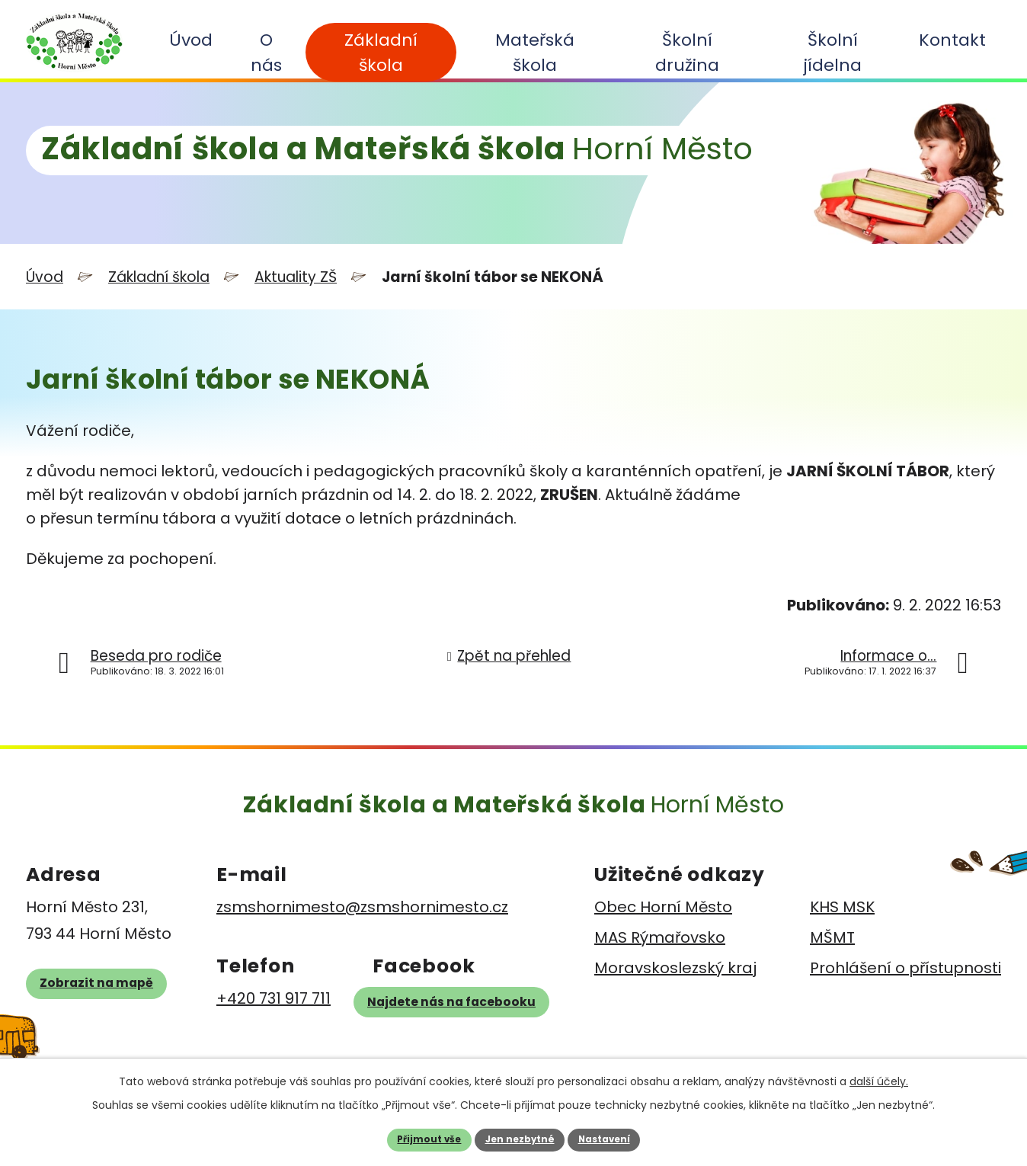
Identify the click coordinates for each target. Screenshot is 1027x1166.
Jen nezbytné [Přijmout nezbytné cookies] (519, 1137)
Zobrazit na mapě (114, 1001)
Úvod (191, 40)
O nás (266, 52)
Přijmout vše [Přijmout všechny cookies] (413, 1137)
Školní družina (687, 52)
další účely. (878, 1076)
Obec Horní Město (663, 905)
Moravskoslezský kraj (675, 966)
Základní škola (381, 52)
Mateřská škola (534, 52)
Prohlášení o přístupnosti (905, 966)
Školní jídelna (832, 52)
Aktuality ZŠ (295, 275)
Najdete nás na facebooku (467, 1011)
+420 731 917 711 (265, 996)
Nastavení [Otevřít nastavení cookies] (619, 1137)
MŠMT (832, 936)
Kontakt (952, 40)
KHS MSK (842, 905)
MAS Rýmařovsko (659, 936)
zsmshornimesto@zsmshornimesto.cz (354, 905)
